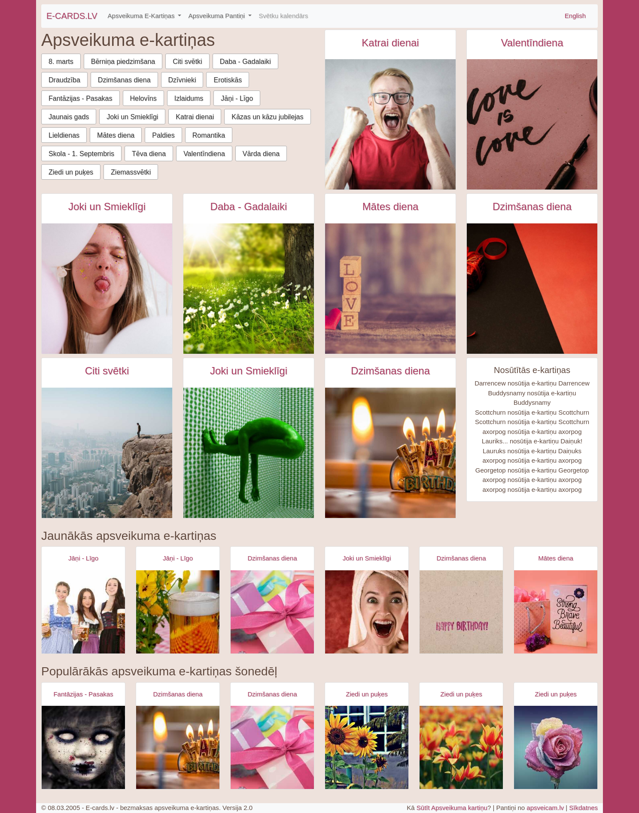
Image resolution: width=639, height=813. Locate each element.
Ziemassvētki (131, 172)
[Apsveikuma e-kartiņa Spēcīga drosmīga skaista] (555, 611)
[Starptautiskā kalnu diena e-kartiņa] (107, 453)
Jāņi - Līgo (237, 98)
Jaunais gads (69, 116)
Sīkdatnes (583, 807)
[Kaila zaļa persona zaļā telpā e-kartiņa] (248, 453)
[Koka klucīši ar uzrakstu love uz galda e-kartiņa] (390, 288)
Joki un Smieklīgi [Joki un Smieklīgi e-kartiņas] (107, 206)
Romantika (208, 135)
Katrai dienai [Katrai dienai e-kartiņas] (390, 42)
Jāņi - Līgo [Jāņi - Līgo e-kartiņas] (83, 558)
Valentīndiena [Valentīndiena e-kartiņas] (532, 42)
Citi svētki (187, 61)
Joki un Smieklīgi (132, 116)
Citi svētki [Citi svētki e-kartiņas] (107, 370)
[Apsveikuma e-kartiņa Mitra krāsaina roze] (555, 747)
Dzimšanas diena (124, 80)
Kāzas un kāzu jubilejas (267, 116)
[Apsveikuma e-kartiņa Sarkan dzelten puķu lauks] (461, 747)
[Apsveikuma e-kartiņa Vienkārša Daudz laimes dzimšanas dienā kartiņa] (461, 611)
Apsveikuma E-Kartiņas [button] (142, 15)
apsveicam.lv (545, 807)
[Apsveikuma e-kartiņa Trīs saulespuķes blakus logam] (366, 747)
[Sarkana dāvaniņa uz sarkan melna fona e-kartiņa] (532, 288)
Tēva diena (149, 153)
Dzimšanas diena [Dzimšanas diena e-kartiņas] (532, 206)
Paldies (163, 135)
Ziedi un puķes (71, 172)
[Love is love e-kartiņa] (532, 124)
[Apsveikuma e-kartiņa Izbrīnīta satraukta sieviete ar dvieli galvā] (366, 611)
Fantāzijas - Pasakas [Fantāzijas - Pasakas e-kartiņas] (83, 694)
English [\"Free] (575, 15)
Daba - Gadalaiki (245, 61)
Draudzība (64, 80)
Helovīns (143, 98)
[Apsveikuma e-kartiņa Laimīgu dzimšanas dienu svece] (177, 747)
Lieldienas (64, 135)
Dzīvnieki (182, 80)
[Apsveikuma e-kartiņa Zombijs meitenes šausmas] (83, 747)
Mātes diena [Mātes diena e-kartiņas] (390, 206)
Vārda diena (261, 153)
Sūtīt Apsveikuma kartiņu (452, 807)
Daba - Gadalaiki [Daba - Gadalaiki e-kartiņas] (248, 206)
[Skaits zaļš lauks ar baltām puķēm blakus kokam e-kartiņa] (248, 288)
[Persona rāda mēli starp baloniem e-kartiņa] (107, 288)
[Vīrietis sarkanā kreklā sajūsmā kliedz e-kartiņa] (390, 124)
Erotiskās (227, 80)
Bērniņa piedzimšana (123, 61)
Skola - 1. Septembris (81, 153)
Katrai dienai (195, 116)
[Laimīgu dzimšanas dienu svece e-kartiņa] (390, 453)
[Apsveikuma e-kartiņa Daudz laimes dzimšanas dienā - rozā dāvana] (272, 611)
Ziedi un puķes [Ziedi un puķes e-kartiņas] (367, 694)
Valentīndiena (204, 153)
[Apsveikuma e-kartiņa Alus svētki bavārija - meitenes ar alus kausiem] (83, 611)
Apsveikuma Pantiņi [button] (217, 15)
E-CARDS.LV (71, 16)
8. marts (61, 61)
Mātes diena (115, 135)
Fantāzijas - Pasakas (81, 98)
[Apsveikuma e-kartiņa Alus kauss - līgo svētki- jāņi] (177, 611)
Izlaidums (189, 98)
